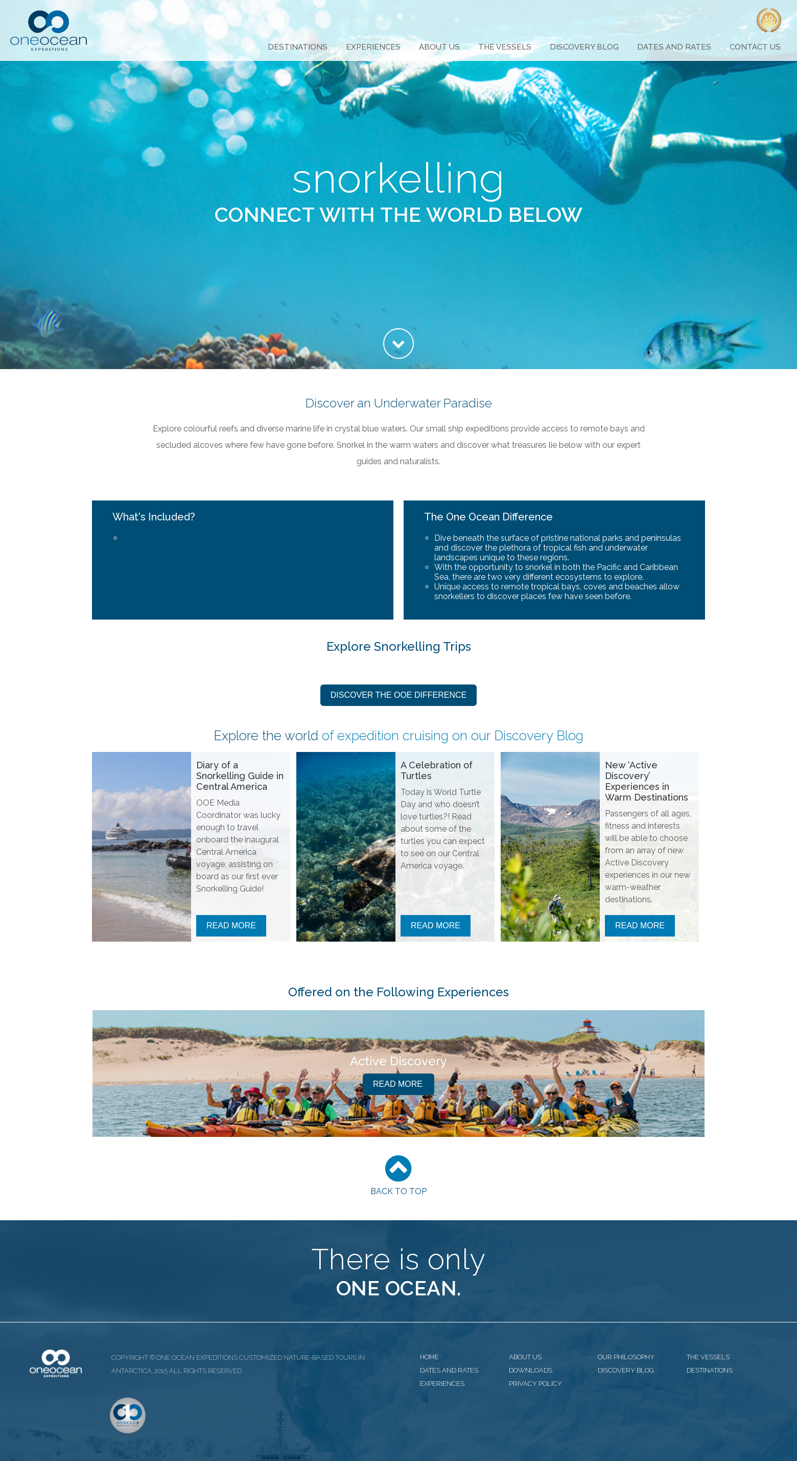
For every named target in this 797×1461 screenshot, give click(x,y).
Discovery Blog (584, 47)
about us (525, 1357)
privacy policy (535, 1383)
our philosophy (626, 1357)
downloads (530, 1370)
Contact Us (755, 47)
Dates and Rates (674, 47)
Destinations (297, 47)
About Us (439, 47)
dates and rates (449, 1370)
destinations (710, 1370)
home (429, 1357)
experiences (442, 1383)
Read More (231, 925)
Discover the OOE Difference (398, 695)
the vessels (708, 1357)
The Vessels (504, 47)
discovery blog (626, 1370)
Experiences (373, 47)
